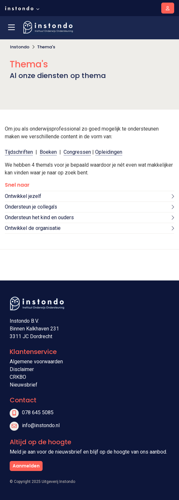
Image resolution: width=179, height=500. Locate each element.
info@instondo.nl (41, 425)
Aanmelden (26, 466)
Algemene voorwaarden (36, 361)
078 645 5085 (38, 412)
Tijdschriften (19, 152)
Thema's (46, 47)
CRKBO (18, 377)
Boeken (48, 152)
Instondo (19, 47)
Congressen (77, 152)
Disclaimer (22, 369)
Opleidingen (108, 152)
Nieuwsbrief (23, 385)
